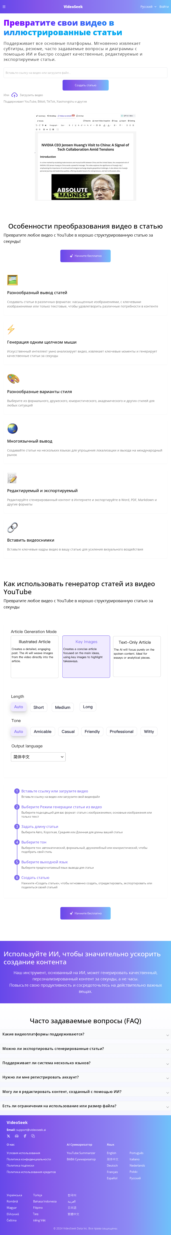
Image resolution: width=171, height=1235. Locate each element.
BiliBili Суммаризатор (81, 1159)
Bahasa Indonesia (45, 1201)
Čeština (11, 1220)
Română (12, 1201)
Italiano (135, 1159)
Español (112, 1178)
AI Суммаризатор (79, 1144)
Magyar (12, 1208)
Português (136, 1153)
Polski (133, 1172)
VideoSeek (73, 6)
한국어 (72, 1195)
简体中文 (112, 1159)
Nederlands (137, 1165)
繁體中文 (73, 1214)
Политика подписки (20, 1165)
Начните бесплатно (85, 256)
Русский (135, 1178)
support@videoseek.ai (31, 1130)
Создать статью (85, 85)
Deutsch (112, 1165)
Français (112, 1172)
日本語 (72, 1208)
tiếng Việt (39, 1220)
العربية (72, 1201)
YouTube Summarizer (81, 1153)
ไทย (36, 1214)
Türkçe (37, 1195)
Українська (14, 1195)
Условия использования (23, 1153)
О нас (10, 1144)
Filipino (38, 1208)
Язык (110, 1144)
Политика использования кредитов (31, 1172)
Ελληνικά (13, 1214)
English (111, 1153)
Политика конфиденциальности (29, 1159)
